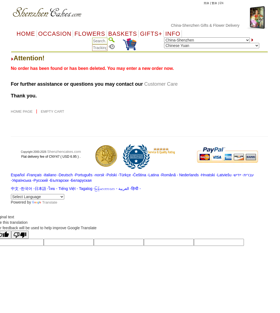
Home (26, 34)
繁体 (214, 3)
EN (221, 3)
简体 (206, 3)
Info (172, 34)
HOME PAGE (22, 111)
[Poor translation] (20, 235)
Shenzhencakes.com (64, 152)
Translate (44, 202)
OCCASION (55, 34)
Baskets (122, 34)
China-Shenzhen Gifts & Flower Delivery (208, 25)
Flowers (89, 34)
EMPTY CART (52, 111)
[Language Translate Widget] (37, 196)
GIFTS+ (151, 34)
